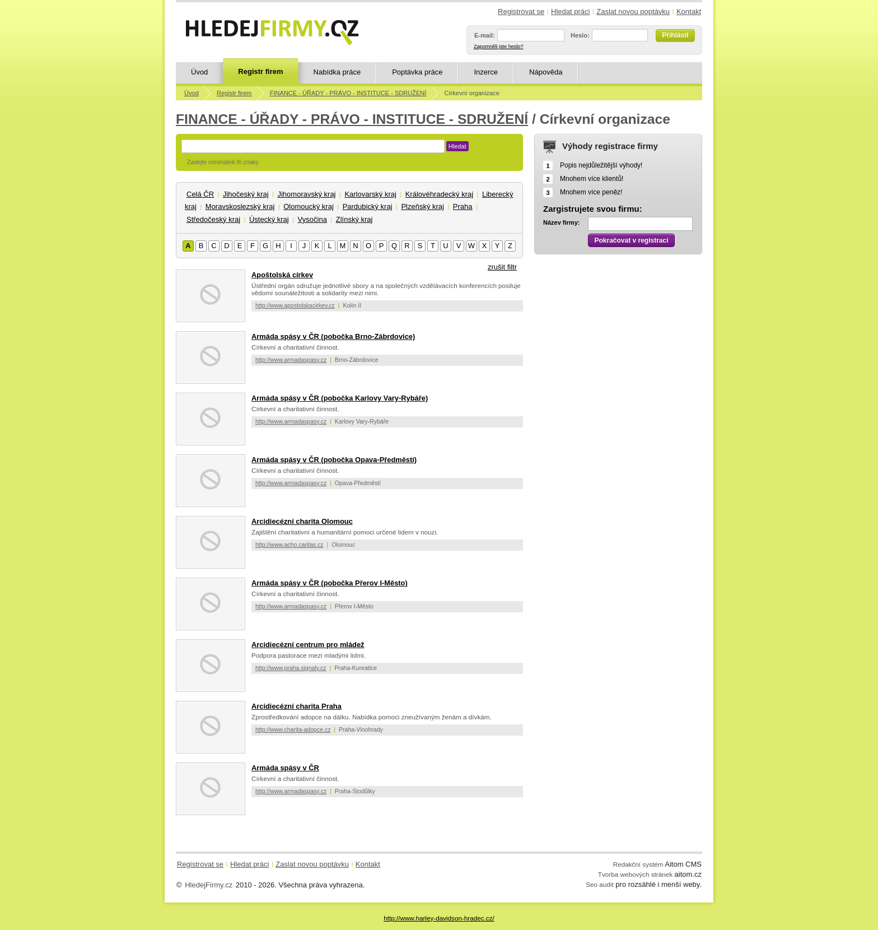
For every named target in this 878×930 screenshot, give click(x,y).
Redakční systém (638, 864)
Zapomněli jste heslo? (498, 46)
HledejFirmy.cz (208, 885)
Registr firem (260, 71)
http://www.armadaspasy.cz (290, 359)
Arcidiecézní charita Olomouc (302, 521)
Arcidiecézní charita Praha (296, 706)
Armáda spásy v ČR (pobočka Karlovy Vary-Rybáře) (339, 398)
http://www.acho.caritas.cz (289, 544)
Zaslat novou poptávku (633, 11)
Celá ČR (200, 194)
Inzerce (486, 72)
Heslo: (580, 35)
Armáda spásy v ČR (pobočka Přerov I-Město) (329, 583)
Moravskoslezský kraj (240, 206)
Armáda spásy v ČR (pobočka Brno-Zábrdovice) (333, 336)
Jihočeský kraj (246, 194)
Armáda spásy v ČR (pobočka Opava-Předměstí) (334, 459)
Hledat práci (570, 11)
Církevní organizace (472, 93)
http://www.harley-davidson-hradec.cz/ (439, 918)
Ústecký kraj (269, 219)
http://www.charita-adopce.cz (292, 729)
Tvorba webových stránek (635, 874)
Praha (463, 206)
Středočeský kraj (213, 219)
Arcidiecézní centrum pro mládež (308, 644)
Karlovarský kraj (370, 194)
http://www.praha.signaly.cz (290, 667)
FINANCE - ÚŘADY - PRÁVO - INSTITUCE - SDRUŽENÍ (348, 93)
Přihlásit (675, 35)
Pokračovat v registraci (631, 240)
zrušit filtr (502, 267)
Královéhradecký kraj (439, 194)
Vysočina (312, 219)
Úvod (199, 72)
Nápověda (545, 72)
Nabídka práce (337, 72)
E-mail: (484, 35)
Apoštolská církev (282, 275)
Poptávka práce (417, 72)
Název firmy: (561, 222)
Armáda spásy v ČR (285, 768)
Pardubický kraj (368, 206)
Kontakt (688, 11)
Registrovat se (521, 11)
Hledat (457, 146)
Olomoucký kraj (308, 206)
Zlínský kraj (354, 219)
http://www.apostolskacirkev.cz (295, 305)
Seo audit (599, 884)
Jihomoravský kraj (306, 194)
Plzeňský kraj (422, 206)
